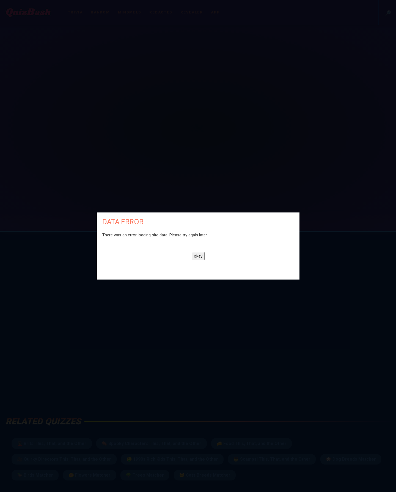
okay (198, 256)
